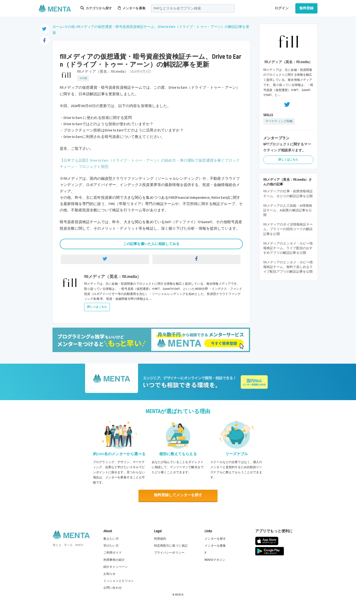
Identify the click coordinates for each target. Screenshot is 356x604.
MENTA (179, 594)
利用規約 (160, 538)
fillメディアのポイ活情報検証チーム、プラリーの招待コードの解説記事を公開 (288, 229)
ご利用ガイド (112, 552)
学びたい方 (111, 545)
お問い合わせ (112, 587)
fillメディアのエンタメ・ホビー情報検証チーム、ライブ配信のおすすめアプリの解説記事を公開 (288, 248)
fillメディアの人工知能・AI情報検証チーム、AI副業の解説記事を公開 (287, 210)
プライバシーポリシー (169, 552)
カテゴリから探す (96, 8)
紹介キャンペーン (115, 566)
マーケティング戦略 (279, 121)
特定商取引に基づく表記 (171, 545)
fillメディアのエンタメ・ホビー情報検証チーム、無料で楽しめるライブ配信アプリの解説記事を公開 (288, 267)
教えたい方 (111, 538)
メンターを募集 (131, 8)
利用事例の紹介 (114, 559)
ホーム (58, 27)
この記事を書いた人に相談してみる (151, 244)
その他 (69, 27)
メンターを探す (215, 538)
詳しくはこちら (97, 306)
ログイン (282, 8)
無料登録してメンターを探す (178, 495)
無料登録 (306, 8)
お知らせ (109, 573)
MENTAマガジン (214, 559)
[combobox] (193, 8)
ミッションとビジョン (118, 580)
